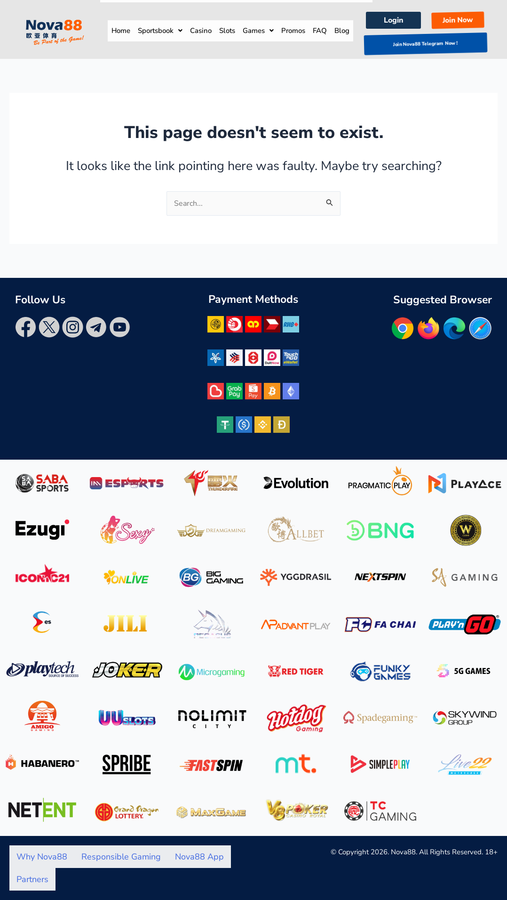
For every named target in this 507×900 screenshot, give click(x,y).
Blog (341, 30)
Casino (201, 30)
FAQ (320, 30)
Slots (227, 30)
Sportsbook (160, 30)
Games (258, 30)
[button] (160, 30)
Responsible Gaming (121, 856)
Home (120, 30)
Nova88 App (199, 856)
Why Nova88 (41, 856)
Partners (32, 879)
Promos (293, 30)
